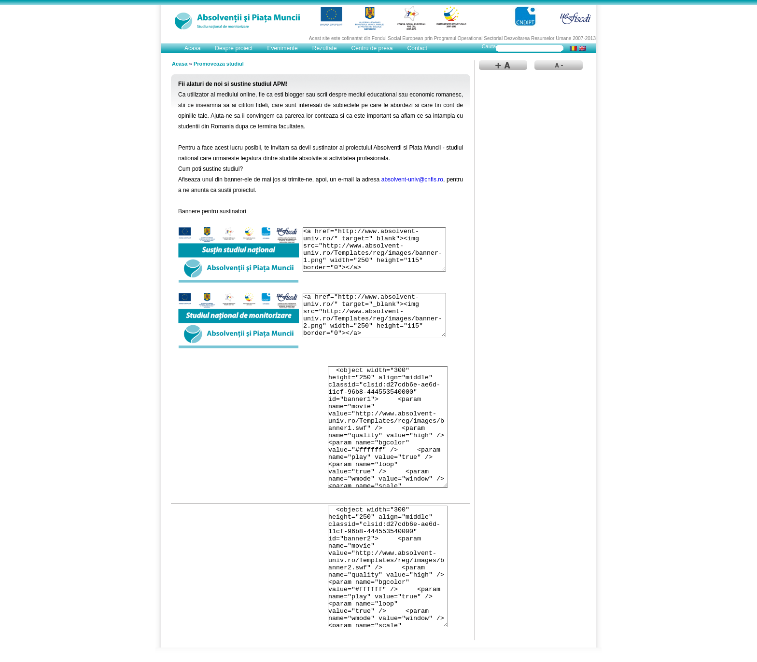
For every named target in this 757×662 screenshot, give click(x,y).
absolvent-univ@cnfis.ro (412, 179)
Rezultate (324, 48)
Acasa (192, 48)
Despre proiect (233, 48)
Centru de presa (372, 48)
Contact (417, 48)
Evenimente (282, 48)
